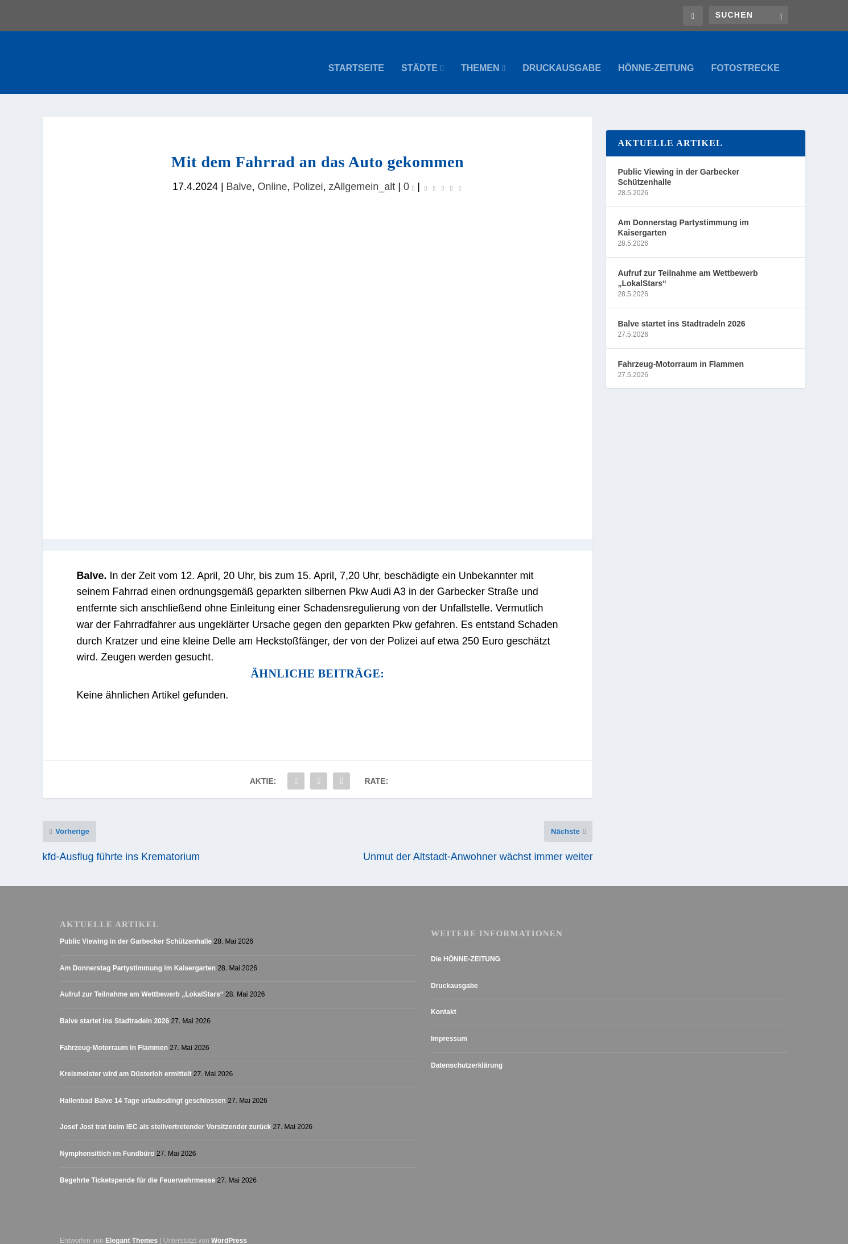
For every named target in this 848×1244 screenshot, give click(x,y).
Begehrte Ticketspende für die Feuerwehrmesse (137, 1169)
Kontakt (443, 1001)
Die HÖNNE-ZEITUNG (465, 948)
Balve (239, 175)
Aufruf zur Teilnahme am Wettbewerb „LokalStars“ (688, 266)
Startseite (356, 56)
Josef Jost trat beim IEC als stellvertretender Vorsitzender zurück (165, 1116)
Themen (480, 56)
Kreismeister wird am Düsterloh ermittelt (125, 1063)
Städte (419, 56)
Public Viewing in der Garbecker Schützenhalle (678, 165)
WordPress (229, 1230)
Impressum (449, 1028)
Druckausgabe (561, 56)
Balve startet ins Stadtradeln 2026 (681, 312)
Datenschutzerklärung (467, 1054)
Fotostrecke (745, 56)
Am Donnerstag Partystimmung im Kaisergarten (683, 216)
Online (272, 175)
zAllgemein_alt (361, 175)
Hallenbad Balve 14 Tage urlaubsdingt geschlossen (143, 1090)
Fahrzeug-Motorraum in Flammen (681, 352)
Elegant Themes (131, 1230)
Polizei (308, 175)
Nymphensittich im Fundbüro (107, 1143)
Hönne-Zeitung (656, 56)
